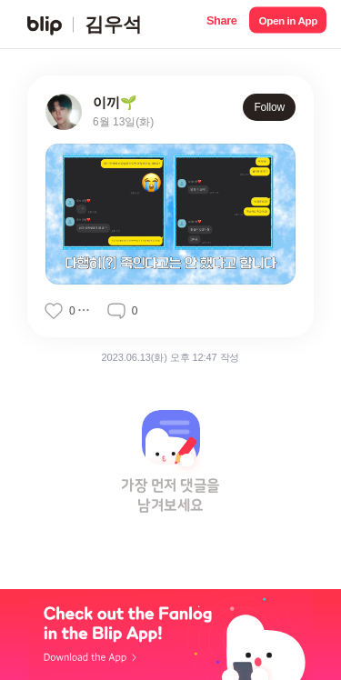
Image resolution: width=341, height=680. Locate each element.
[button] (221, 24)
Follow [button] (269, 107)
